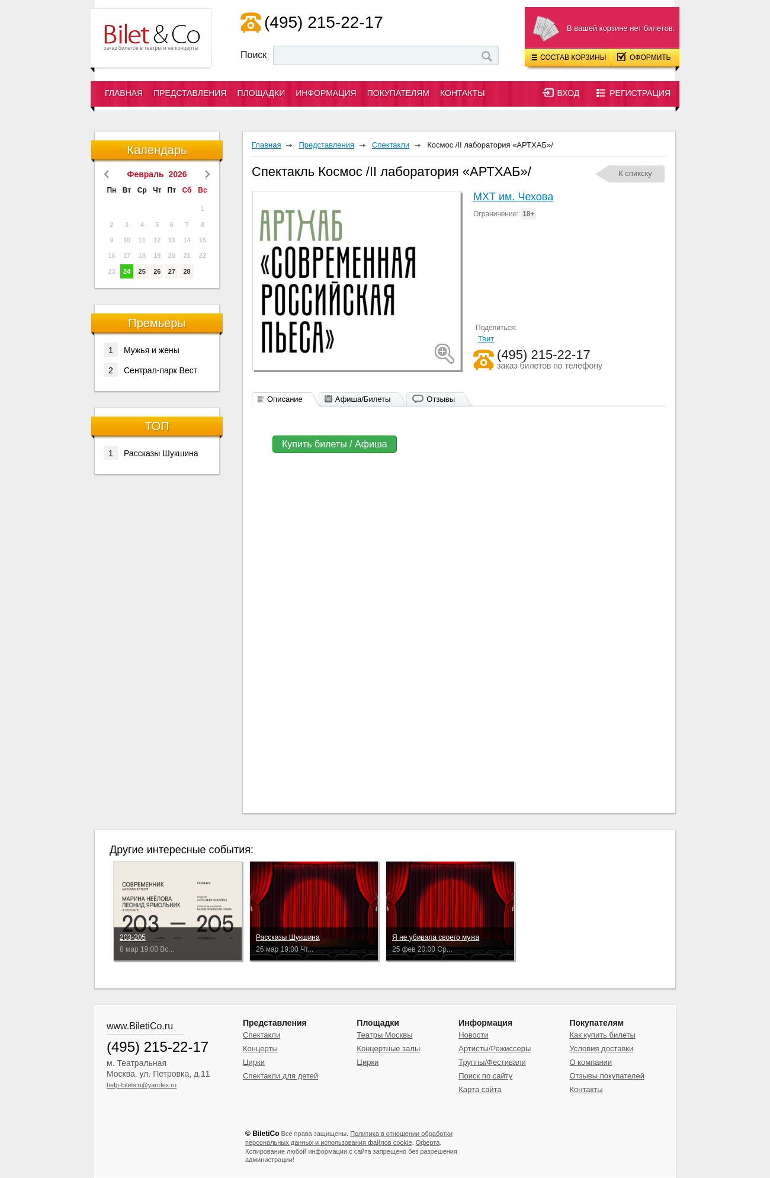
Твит (486, 338)
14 (186, 240)
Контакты (462, 93)
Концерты (260, 1048)
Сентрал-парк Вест (150, 370)
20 (171, 255)
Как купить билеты (602, 1034)
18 (142, 255)
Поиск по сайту (485, 1075)
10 (126, 240)
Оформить (644, 57)
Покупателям (398, 93)
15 (202, 240)
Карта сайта (479, 1089)
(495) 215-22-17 (323, 22)
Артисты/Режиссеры (494, 1048)
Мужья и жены (141, 349)
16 (111, 255)
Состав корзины (568, 57)
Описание (285, 399)
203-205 (133, 937)
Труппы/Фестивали (492, 1062)
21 (186, 255)
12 (157, 240)
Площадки (261, 93)
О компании (590, 1062)
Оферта (428, 1142)
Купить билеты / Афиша (334, 444)
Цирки (254, 1062)
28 (186, 271)
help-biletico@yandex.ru (142, 1085)
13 (171, 240)
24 (126, 271)
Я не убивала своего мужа (435, 937)
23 (111, 271)
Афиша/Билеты (363, 399)
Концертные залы (388, 1048)
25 (142, 271)
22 (202, 255)
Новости (473, 1034)
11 (142, 240)
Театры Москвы (384, 1034)
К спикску (635, 173)
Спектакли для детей (280, 1075)
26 (157, 271)
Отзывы (440, 399)
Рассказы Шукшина (151, 453)
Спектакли (261, 1034)
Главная (124, 93)
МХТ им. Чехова (513, 197)
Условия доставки (601, 1048)
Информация (326, 93)
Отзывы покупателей (606, 1075)
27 (171, 271)
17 (126, 255)
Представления (189, 93)
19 (157, 255)
